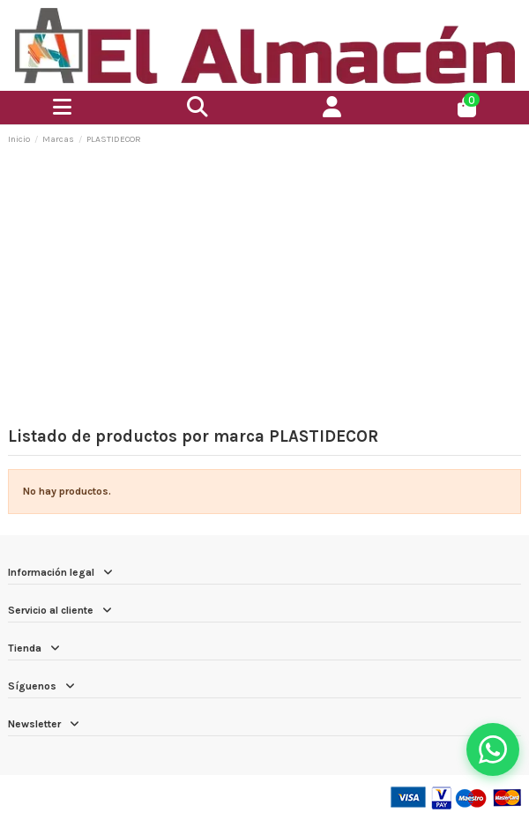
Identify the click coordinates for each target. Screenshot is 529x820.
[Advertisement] (264, 290)
